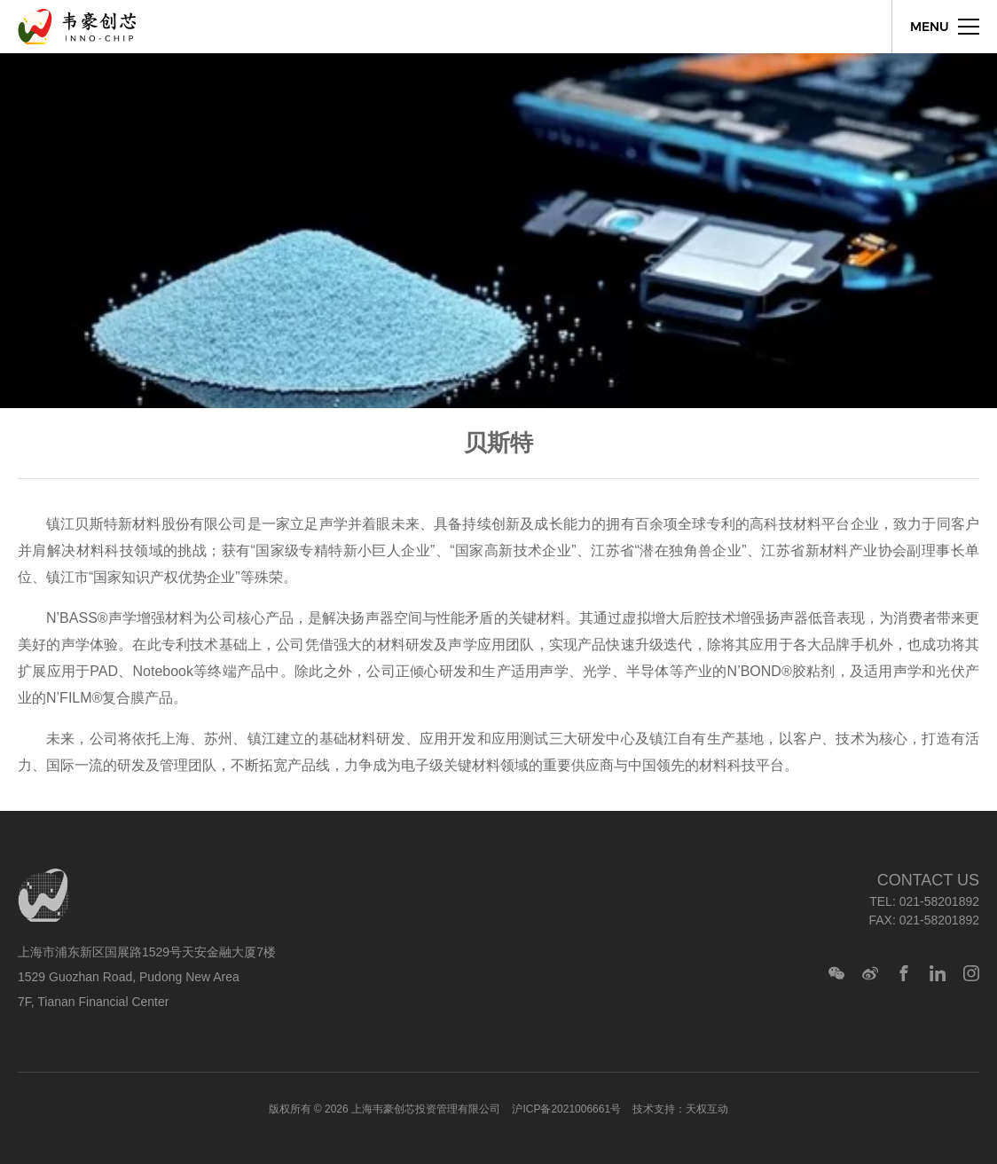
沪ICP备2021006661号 (566, 1109)
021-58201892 (939, 901)
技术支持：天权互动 (680, 1109)
